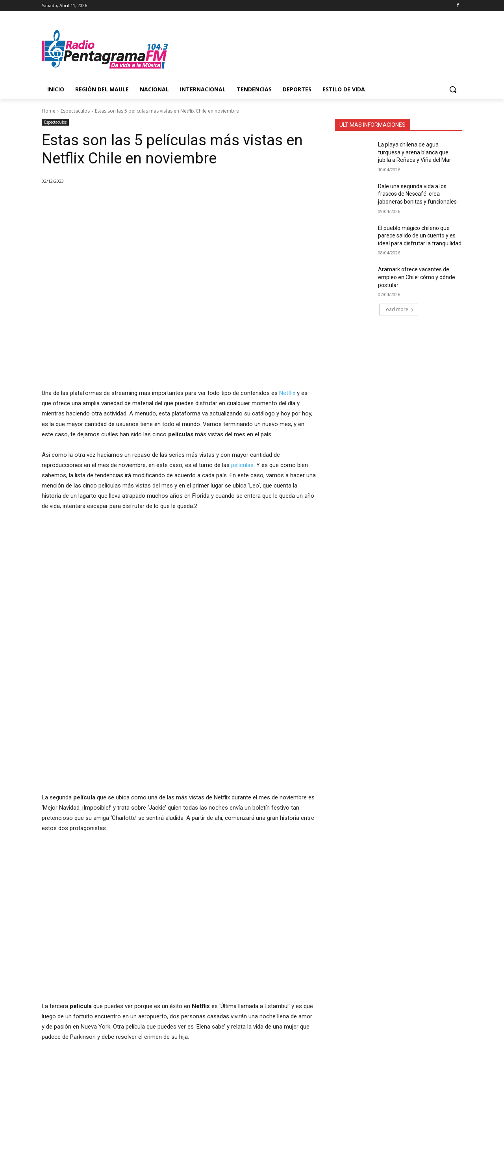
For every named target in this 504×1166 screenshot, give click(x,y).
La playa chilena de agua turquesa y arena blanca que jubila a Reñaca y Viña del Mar (414, 152)
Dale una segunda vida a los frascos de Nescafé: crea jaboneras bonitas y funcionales (417, 194)
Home (49, 111)
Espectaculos (75, 111)
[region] (108, 576)
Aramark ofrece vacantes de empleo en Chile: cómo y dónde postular (416, 277)
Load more (399, 309)
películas (242, 465)
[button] (452, 89)
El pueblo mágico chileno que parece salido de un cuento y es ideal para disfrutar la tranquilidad (419, 236)
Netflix (288, 393)
